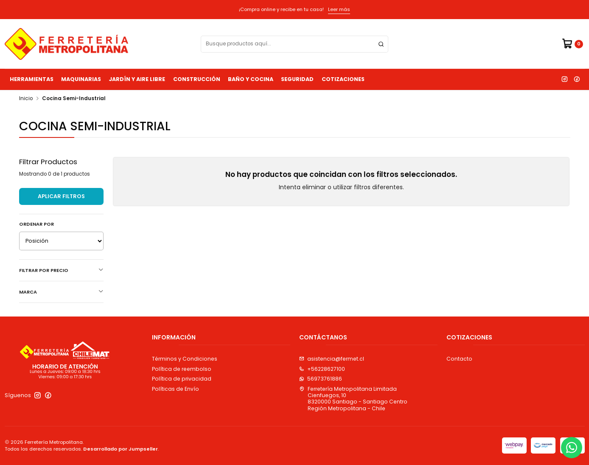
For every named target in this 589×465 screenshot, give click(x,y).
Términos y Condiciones (184, 358)
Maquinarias (81, 79)
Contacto (459, 358)
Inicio (26, 98)
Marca (61, 292)
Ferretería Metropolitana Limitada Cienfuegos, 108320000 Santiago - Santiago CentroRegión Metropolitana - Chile (353, 398)
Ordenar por (36, 224)
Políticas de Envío (175, 388)
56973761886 (320, 378)
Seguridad (297, 79)
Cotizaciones (343, 79)
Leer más (339, 9)
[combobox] (294, 44)
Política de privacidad (181, 378)
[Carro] (572, 44)
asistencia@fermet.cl (331, 358)
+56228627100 (322, 369)
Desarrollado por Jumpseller (120, 448)
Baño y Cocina (250, 79)
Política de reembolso (181, 369)
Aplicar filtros (61, 196)
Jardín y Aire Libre (137, 79)
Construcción (196, 79)
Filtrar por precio (61, 270)
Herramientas (31, 79)
